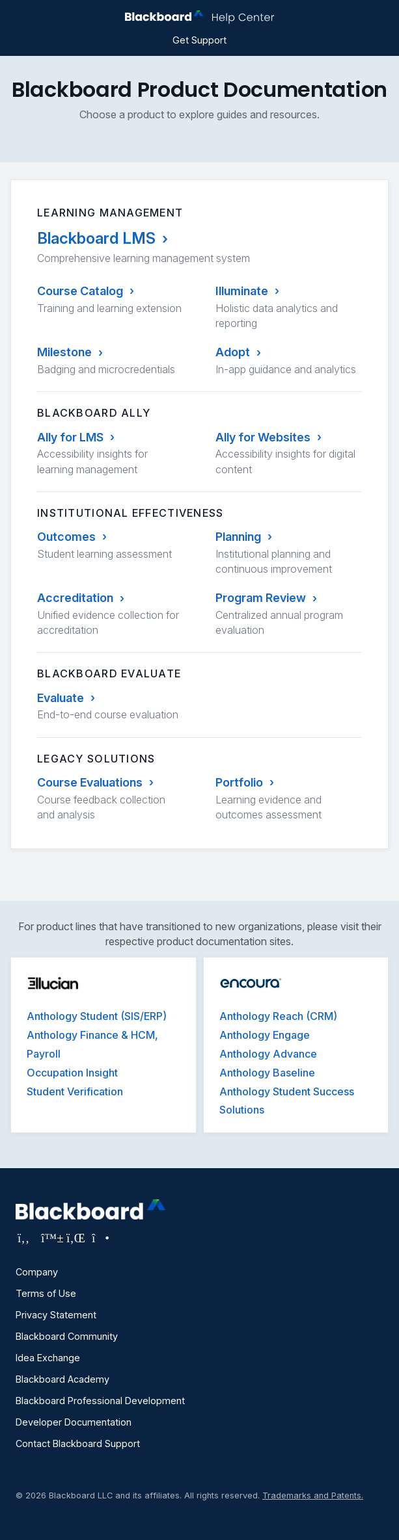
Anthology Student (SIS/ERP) (97, 1016)
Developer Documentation (73, 1422)
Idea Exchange (48, 1357)
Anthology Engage (264, 1034)
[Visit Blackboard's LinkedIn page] (75, 1238)
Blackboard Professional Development (100, 1400)
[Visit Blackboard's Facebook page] (25, 1238)
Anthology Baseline (267, 1072)
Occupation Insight (72, 1072)
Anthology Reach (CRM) (278, 1016)
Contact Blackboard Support (78, 1443)
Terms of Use (46, 1293)
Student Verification (75, 1091)
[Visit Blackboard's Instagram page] (99, 1238)
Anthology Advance (268, 1053)
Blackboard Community (67, 1336)
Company (37, 1271)
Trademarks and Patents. (312, 1495)
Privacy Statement (56, 1314)
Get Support (199, 40)
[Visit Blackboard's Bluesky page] (50, 1238)
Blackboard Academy (62, 1379)
